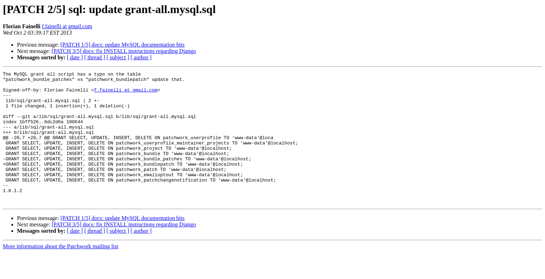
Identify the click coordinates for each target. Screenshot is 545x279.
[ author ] (141, 57)
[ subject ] (118, 57)
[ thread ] (94, 57)
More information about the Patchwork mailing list (60, 273)
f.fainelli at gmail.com (67, 26)
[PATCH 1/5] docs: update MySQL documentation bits (123, 45)
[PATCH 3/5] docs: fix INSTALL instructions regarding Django (124, 51)
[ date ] (75, 57)
